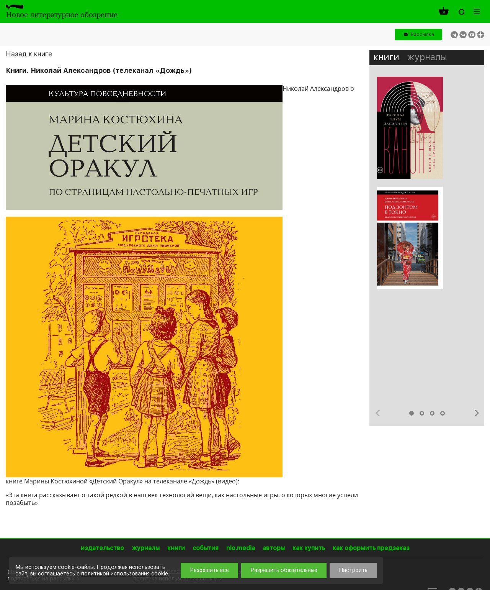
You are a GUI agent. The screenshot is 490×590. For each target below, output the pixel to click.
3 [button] (432, 413)
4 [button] (442, 413)
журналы (427, 56)
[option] (427, 187)
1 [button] (411, 413)
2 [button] (422, 413)
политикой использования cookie (124, 573)
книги (386, 56)
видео (227, 481)
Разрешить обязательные (283, 570)
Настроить (353, 570)
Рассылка (422, 34)
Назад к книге (29, 54)
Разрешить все (209, 570)
